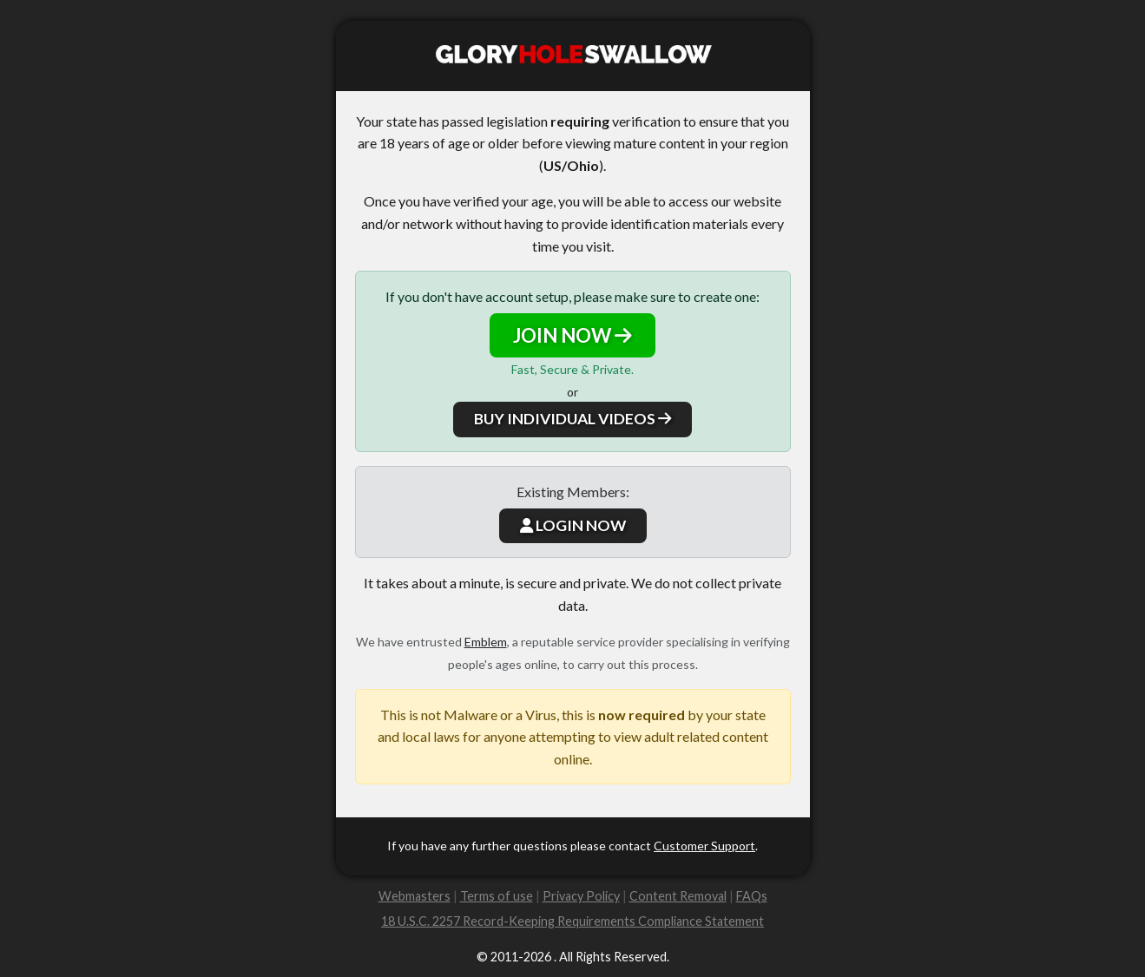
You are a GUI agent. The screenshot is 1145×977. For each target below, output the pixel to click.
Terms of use (496, 895)
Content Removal (678, 895)
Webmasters (414, 895)
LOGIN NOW (573, 525)
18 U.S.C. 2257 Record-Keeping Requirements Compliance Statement (572, 921)
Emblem (485, 641)
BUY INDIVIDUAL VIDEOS (572, 419)
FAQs (751, 895)
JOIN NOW (572, 335)
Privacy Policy (581, 895)
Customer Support (704, 845)
